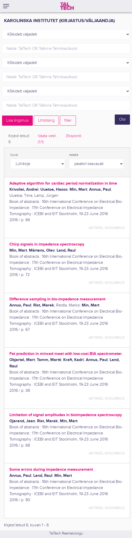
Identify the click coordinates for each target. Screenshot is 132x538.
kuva (14, 155)
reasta (73, 155)
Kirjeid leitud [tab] (18, 139)
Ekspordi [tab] (73, 136)
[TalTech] (67, 6)
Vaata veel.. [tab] (48, 139)
